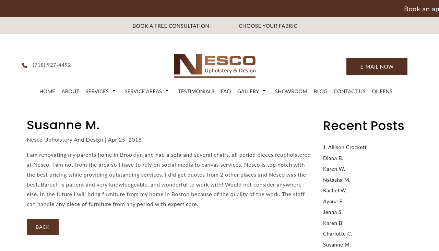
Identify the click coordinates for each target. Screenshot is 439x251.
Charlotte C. (337, 233)
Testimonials (196, 91)
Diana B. (333, 158)
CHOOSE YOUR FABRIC (268, 26)
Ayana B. (333, 201)
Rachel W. (335, 190)
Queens (382, 91)
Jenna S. (333, 212)
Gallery (248, 91)
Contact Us (349, 91)
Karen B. (333, 223)
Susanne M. (337, 244)
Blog (321, 91)
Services (97, 91)
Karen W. (334, 169)
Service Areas (143, 91)
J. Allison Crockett (345, 147)
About (70, 91)
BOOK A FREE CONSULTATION (171, 26)
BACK (43, 227)
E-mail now (376, 66)
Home (47, 91)
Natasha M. (337, 180)
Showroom (291, 91)
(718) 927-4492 (52, 65)
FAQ (226, 91)
